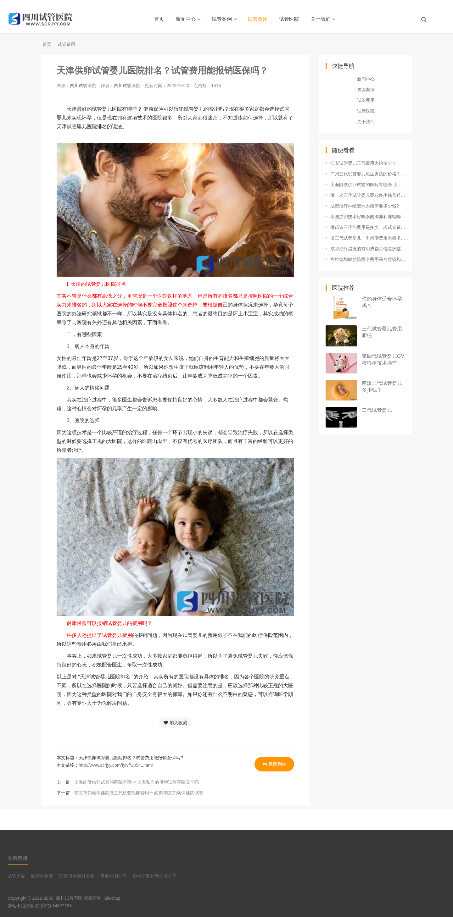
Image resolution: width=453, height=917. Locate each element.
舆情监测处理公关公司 (155, 876)
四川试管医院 (83, 85)
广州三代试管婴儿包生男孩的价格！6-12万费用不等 (368, 173)
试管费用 (258, 19)
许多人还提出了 (79, 635)
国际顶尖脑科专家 (76, 876)
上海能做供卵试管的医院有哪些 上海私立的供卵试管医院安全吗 (136, 782)
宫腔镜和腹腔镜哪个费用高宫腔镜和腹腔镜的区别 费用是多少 (368, 259)
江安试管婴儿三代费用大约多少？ (363, 163)
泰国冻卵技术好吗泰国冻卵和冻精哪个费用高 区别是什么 (368, 216)
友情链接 (18, 858)
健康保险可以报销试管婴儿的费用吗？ (104, 623)
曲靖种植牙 (42, 876)
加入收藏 (175, 722)
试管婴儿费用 (117, 635)
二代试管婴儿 (377, 410)
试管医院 (289, 19)
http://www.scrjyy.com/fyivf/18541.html (116, 765)
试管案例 (224, 19)
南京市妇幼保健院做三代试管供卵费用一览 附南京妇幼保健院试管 (138, 792)
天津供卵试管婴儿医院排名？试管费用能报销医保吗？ (162, 70)
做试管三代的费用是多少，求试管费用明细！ (368, 227)
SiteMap (112, 898)
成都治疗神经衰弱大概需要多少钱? (364, 205)
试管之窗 (16, 876)
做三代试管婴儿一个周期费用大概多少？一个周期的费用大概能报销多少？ (368, 237)
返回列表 (274, 764)
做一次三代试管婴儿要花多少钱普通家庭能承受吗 (368, 195)
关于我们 (322, 19)
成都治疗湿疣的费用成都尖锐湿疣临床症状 (368, 248)
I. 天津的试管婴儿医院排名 (91, 284)
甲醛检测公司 (113, 876)
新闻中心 (188, 19)
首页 (159, 19)
